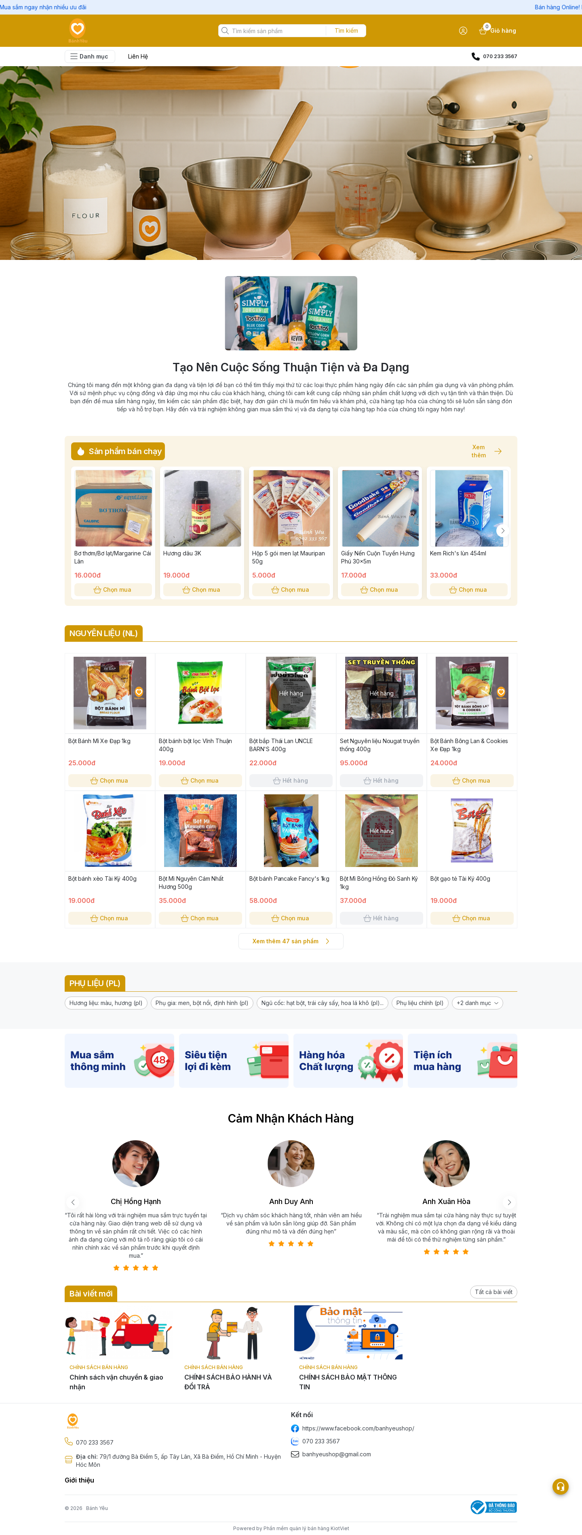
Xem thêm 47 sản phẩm (291, 941)
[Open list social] (560, 1486)
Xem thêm (482, 451)
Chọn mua (113, 589)
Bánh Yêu (97, 1508)
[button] (106, 1003)
